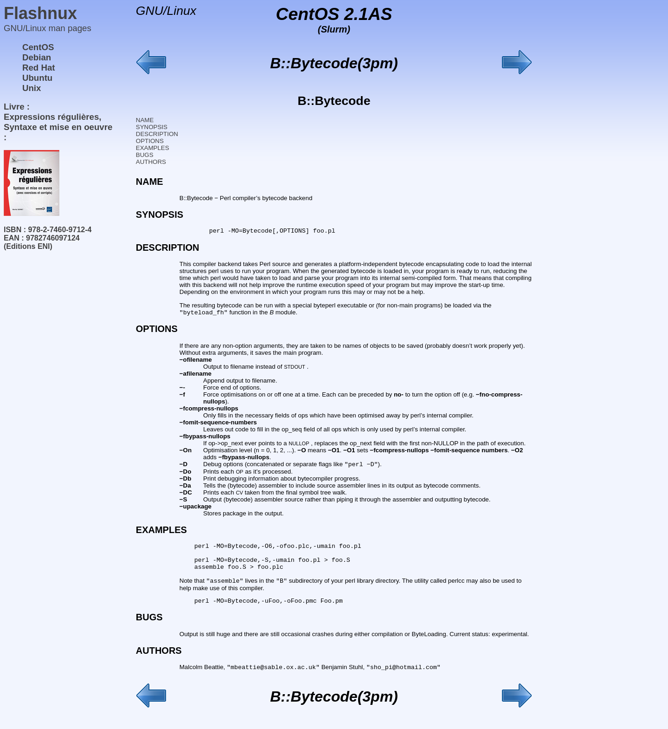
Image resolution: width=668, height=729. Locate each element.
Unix (31, 88)
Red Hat (38, 67)
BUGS (145, 154)
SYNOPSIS (151, 127)
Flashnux (40, 13)
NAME (145, 120)
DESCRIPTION (157, 133)
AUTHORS (151, 161)
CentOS (38, 47)
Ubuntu (37, 78)
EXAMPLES (152, 147)
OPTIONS (150, 140)
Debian (36, 57)
